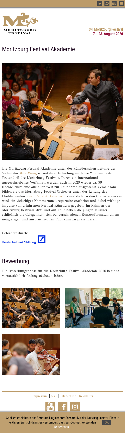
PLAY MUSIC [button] (99, 3)
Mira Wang (28, 173)
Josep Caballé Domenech (45, 196)
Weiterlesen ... (62, 427)
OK (106, 422)
